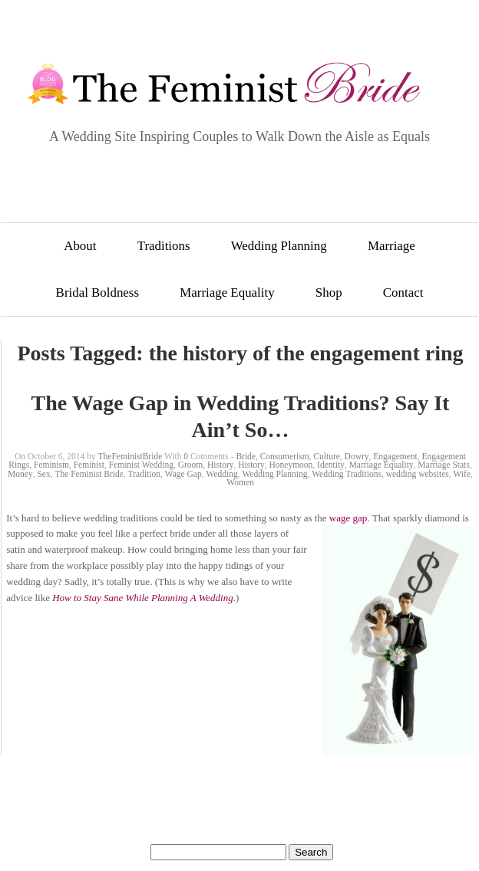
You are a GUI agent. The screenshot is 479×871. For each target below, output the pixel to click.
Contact (403, 292)
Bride (246, 456)
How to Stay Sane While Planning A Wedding (142, 597)
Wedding (221, 473)
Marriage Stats (443, 464)
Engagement (395, 456)
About (80, 245)
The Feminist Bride (89, 473)
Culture (326, 456)
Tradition (144, 473)
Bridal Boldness (97, 292)
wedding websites (417, 473)
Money (20, 473)
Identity (331, 464)
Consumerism (284, 456)
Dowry (357, 456)
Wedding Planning (279, 245)
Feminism (51, 464)
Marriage (391, 245)
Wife (462, 473)
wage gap (348, 518)
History (220, 464)
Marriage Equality (227, 292)
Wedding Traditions (347, 473)
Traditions (163, 245)
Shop (328, 292)
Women (239, 482)
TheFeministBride (130, 456)
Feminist (89, 464)
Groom (190, 464)
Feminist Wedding (141, 464)
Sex (43, 473)
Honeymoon (290, 464)
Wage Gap (183, 473)
